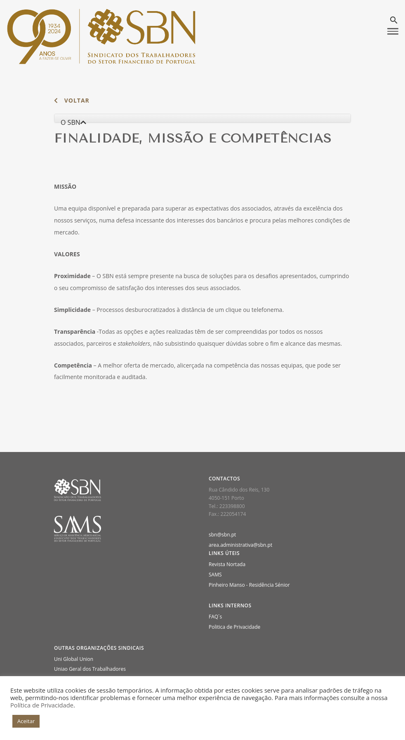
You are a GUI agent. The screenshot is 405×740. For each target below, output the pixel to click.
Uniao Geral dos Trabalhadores (90, 668)
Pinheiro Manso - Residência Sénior (249, 584)
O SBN (73, 122)
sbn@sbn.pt (222, 534)
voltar (71, 100)
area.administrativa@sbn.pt (240, 544)
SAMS (215, 574)
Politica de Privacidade (234, 626)
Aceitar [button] (26, 721)
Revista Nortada (227, 564)
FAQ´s (215, 616)
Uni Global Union (73, 659)
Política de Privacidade (41, 705)
